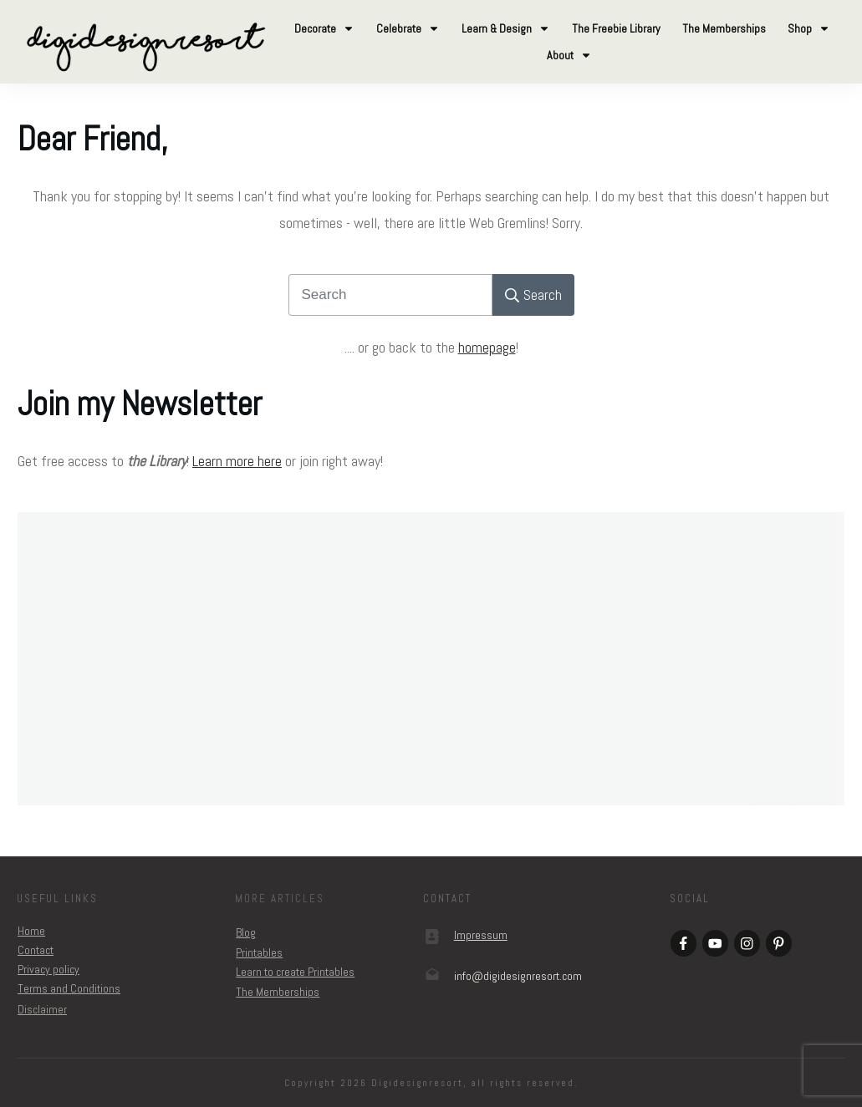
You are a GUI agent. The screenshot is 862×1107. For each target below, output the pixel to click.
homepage (487, 347)
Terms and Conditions (69, 988)
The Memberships (277, 991)
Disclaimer (42, 1009)
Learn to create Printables (295, 971)
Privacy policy (48, 969)
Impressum (481, 934)
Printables (259, 952)
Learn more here (237, 460)
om (518, 975)
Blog (246, 932)
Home (31, 930)
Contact (36, 949)
